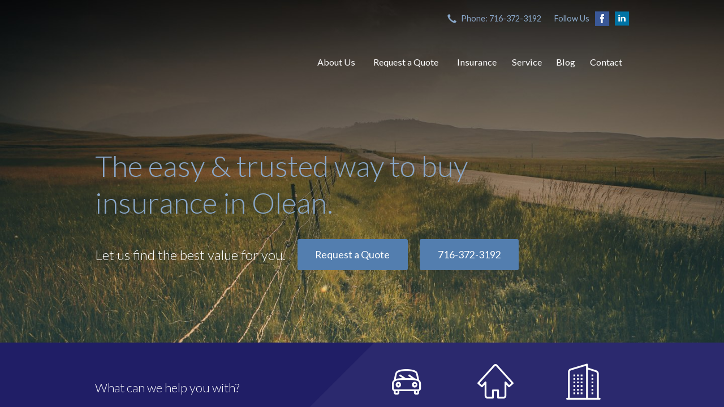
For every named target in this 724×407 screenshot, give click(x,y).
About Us (336, 62)
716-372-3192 (469, 255)
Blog (565, 62)
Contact (606, 62)
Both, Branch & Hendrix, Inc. (194, 62)
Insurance (477, 62)
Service (527, 62)
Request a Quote (405, 62)
